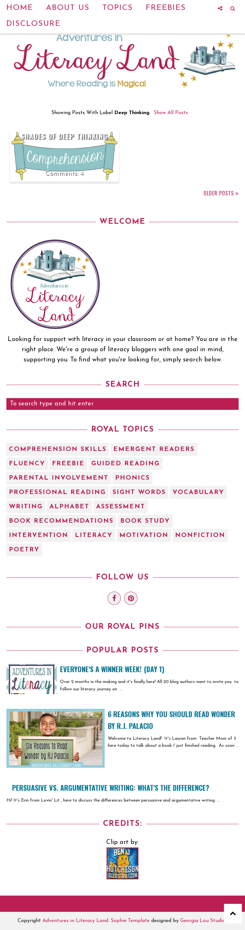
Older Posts (219, 193)
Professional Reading (57, 492)
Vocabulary (198, 492)
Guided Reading (125, 464)
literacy (94, 535)
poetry (24, 550)
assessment (120, 507)
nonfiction (200, 535)
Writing (26, 507)
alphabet (69, 507)
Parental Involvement (58, 478)
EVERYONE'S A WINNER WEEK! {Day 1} (112, 669)
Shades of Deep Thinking (64, 136)
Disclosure (33, 24)
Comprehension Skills (58, 449)
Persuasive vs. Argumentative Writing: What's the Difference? (110, 787)
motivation (143, 535)
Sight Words (139, 492)
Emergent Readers (154, 449)
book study (145, 521)
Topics (117, 8)
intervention (38, 535)
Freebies (166, 8)
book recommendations (61, 521)
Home (19, 8)
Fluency (27, 464)
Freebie (68, 464)
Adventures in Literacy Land (75, 920)
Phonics (132, 478)
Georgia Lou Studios (203, 920)
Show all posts (171, 112)
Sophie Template (130, 920)
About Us (68, 8)
